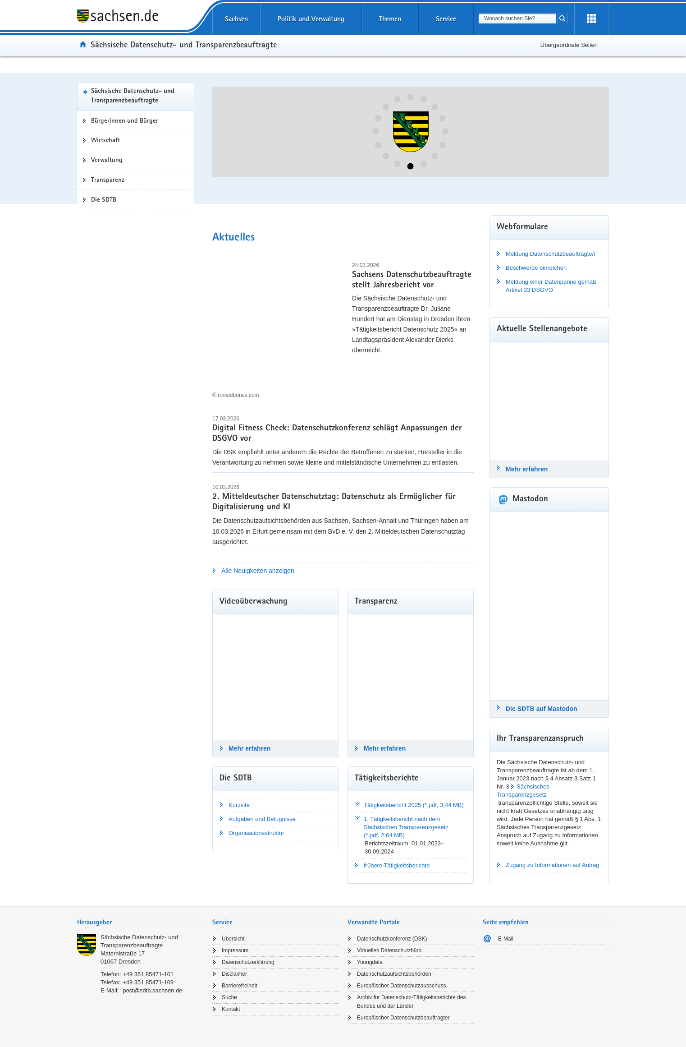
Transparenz (107, 179)
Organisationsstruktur (256, 833)
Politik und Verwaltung (311, 18)
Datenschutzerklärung (248, 962)
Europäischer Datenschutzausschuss (401, 985)
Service (446, 18)
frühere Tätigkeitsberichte (397, 865)
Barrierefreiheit (239, 985)
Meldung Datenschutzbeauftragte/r (550, 253)
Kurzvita (239, 805)
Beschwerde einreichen (536, 267)
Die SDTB (103, 199)
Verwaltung (107, 160)
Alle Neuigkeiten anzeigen (257, 570)
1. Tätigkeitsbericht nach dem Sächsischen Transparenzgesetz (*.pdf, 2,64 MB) (406, 827)
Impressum (235, 950)
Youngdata (370, 962)
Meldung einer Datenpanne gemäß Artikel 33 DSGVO (551, 285)
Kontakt (231, 1009)
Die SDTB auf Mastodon (541, 708)
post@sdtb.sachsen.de (152, 990)
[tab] (140, 923)
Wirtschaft (105, 140)
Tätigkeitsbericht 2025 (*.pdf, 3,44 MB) (414, 805)
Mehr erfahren (249, 748)
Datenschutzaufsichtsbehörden (394, 974)
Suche (229, 997)
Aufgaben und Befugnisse (262, 819)
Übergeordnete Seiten (569, 45)
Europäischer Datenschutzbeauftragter (403, 1018)
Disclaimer (234, 974)
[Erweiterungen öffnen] (591, 19)
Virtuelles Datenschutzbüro (389, 950)
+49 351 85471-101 (148, 974)
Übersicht (233, 939)
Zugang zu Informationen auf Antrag (552, 865)
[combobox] (517, 18)
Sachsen (236, 18)
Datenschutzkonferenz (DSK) (392, 939)
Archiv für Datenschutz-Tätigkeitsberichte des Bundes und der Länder (411, 1001)
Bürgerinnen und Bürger (124, 120)
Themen (390, 18)
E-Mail (505, 939)
